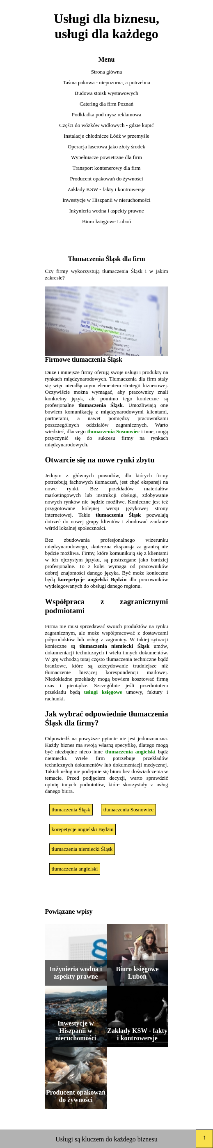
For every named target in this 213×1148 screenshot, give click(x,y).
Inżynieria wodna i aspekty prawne (106, 211)
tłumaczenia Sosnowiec (113, 431)
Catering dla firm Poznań (106, 104)
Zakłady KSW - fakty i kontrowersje (106, 189)
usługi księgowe (103, 692)
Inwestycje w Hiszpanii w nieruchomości (106, 200)
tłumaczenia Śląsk (71, 809)
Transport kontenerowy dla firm (107, 168)
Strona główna (106, 72)
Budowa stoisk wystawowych (106, 93)
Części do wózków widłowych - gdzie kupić (106, 125)
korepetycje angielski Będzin (83, 829)
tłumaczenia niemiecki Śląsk (82, 849)
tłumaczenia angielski (130, 751)
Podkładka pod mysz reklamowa (106, 114)
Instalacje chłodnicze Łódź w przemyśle (106, 136)
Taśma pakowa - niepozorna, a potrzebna (106, 82)
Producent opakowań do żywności (106, 179)
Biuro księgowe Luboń (106, 221)
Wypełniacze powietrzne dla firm (106, 157)
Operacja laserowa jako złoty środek (106, 146)
